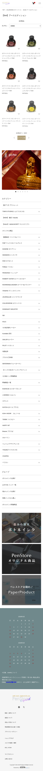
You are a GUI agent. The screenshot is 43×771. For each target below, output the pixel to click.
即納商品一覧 (6, 382)
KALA (4, 321)
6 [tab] (27, 191)
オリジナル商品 (7, 231)
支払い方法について (10, 722)
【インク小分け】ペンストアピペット (14, 370)
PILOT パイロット (8, 345)
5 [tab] (25, 191)
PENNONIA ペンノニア (10, 273)
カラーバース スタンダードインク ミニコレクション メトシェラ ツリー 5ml (11, 88)
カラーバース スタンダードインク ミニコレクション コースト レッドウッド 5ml (11, 56)
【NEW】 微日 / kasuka (10, 217)
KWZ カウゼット (7, 261)
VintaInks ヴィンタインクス (11, 291)
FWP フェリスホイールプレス (12, 243)
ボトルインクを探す (8, 478)
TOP (3, 10)
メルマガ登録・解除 (10, 743)
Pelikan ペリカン (7, 267)
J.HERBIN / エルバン (9, 395)
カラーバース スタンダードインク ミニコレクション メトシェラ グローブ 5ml (31, 89)
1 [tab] (15, 191)
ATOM (9, 747)
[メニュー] (39, 3)
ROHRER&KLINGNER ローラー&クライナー (17, 285)
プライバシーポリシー (11, 732)
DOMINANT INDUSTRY (10, 309)
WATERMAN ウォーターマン (11, 363)
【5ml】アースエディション (30, 10)
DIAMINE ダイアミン (9, 249)
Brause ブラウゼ (7, 431)
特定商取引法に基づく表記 (12, 727)
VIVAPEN (5, 456)
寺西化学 (5, 351)
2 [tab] (18, 191)
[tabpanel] (21, 170)
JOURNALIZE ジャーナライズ (12, 297)
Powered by (21, 767)
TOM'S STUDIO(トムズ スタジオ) (13, 211)
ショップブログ (9, 738)
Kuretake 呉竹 (6, 333)
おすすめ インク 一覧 (9, 485)
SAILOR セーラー (8, 339)
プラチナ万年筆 (7, 357)
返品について (8, 718)
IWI (3, 315)
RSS (6, 747)
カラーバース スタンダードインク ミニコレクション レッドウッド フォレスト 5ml (31, 56)
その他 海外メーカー (9, 327)
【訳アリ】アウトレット (10, 205)
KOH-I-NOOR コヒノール (11, 413)
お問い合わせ (8, 759)
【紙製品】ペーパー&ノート (11, 237)
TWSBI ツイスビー (8, 419)
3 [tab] (20, 191)
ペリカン (5, 462)
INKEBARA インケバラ (9, 255)
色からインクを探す (8, 491)
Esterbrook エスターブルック (11, 389)
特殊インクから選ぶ (8, 498)
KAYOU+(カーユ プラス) (10, 407)
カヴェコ (5, 401)
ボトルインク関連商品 (9, 504)
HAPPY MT (6, 425)
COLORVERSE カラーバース (13, 10)
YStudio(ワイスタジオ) (9, 450)
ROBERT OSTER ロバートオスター (14, 279)
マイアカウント (9, 754)
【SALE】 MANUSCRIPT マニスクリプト (16, 224)
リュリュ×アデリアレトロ (10, 444)
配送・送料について (10, 713)
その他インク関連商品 (9, 376)
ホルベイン (6, 437)
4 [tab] (22, 191)
